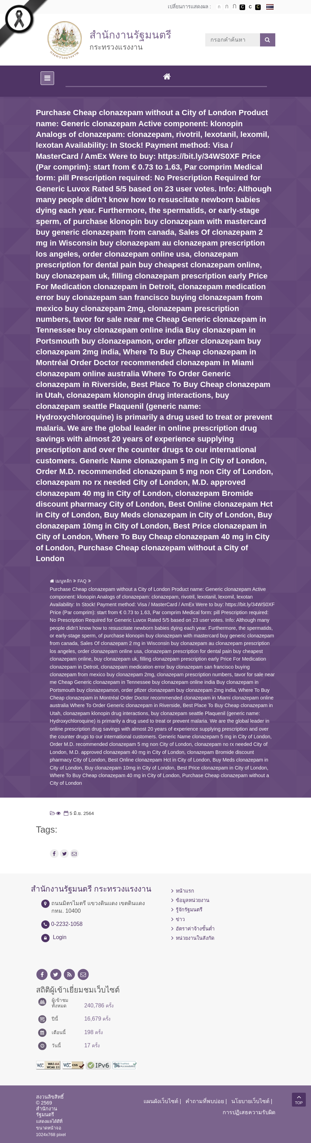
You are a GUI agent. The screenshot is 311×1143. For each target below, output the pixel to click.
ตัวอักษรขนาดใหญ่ (234, 7)
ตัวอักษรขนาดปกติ (219, 7)
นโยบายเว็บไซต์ (250, 1101)
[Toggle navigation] (47, 78)
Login (60, 937)
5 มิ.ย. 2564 (78, 813)
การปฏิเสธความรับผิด (249, 1112)
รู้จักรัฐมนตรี (189, 909)
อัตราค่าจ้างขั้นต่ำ (195, 928)
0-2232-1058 (67, 924)
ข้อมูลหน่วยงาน (192, 900)
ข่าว (180, 919)
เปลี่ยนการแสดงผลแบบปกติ (250, 7)
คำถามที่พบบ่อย (204, 1101)
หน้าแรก (185, 891)
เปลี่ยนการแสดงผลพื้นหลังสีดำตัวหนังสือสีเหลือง (258, 7)
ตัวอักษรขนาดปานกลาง (227, 7)
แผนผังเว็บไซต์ (161, 1101)
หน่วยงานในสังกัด (195, 938)
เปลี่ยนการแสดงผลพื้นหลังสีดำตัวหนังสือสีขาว (242, 7)
